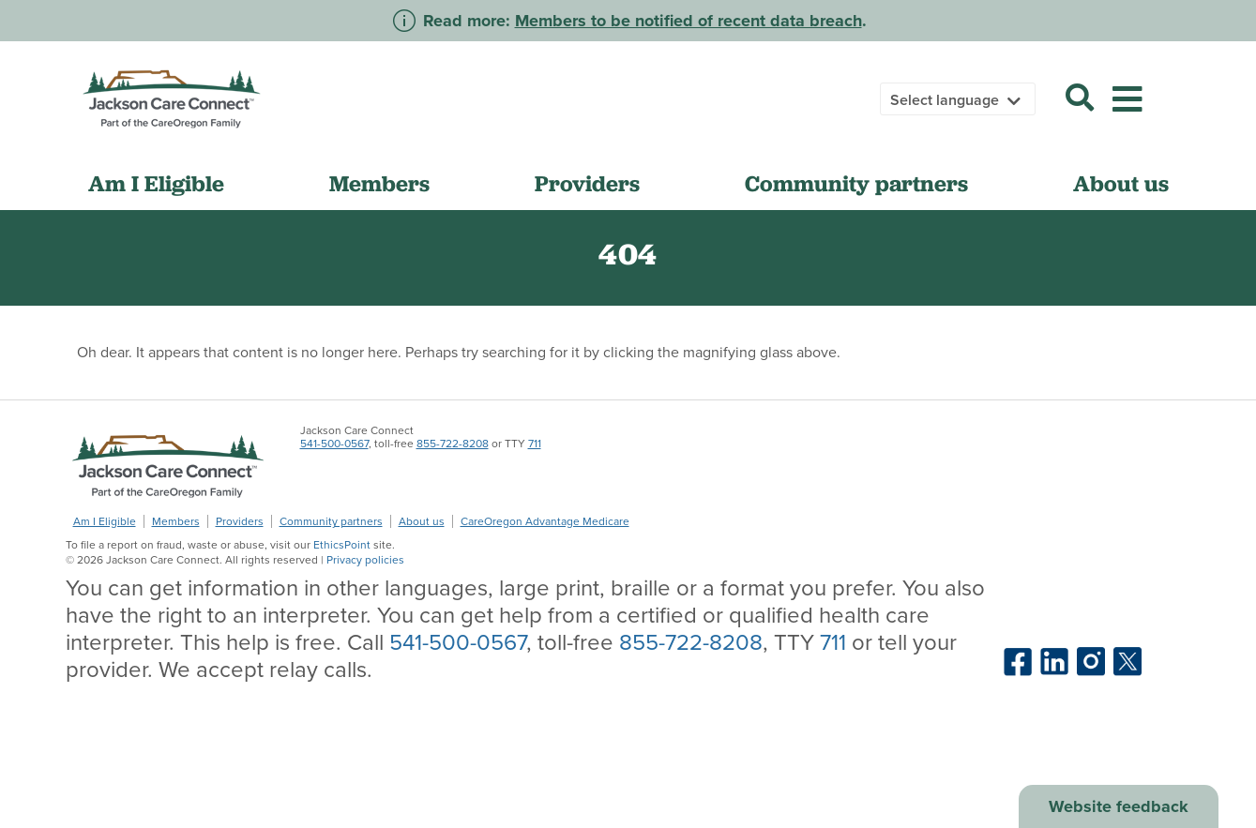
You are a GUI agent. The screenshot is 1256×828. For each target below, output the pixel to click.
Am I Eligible (156, 183)
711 (534, 443)
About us (1121, 183)
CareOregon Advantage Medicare (545, 521)
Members (379, 183)
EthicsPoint (342, 544)
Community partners (856, 183)
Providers (587, 183)
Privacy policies (365, 559)
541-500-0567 (334, 443)
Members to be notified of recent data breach (688, 20)
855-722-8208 (452, 443)
